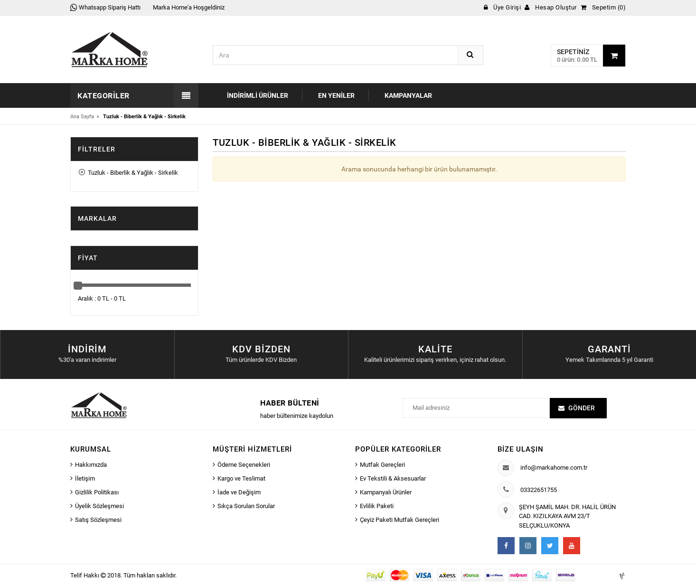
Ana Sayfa (82, 116)
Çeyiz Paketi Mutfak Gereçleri (399, 519)
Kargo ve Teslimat (241, 478)
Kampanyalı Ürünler (386, 492)
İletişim (85, 478)
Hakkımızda (91, 464)
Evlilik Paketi (377, 506)
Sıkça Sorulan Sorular (246, 506)
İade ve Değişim (239, 492)
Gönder (581, 408)
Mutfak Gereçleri (382, 464)
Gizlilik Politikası (97, 492)
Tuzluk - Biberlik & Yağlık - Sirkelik (128, 172)
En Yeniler (336, 95)
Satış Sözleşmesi (98, 519)
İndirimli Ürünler (257, 95)
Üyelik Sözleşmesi (99, 506)
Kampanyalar (408, 95)
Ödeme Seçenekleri (243, 464)
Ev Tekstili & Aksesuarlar (393, 478)
